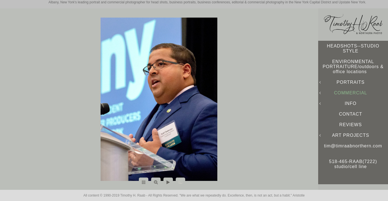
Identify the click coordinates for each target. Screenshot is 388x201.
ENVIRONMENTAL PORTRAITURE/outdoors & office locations (353, 66)
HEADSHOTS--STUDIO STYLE (353, 48)
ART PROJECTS (350, 135)
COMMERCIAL (350, 92)
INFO (350, 103)
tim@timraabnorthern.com (353, 145)
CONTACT (350, 114)
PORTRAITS (351, 82)
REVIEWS (350, 124)
